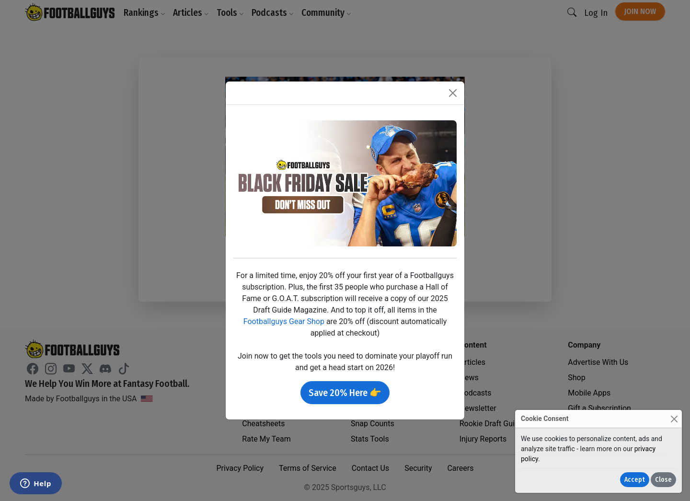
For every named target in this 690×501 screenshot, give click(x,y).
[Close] (674, 419)
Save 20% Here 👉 (345, 392)
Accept (634, 480)
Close (663, 480)
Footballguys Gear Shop (283, 321)
